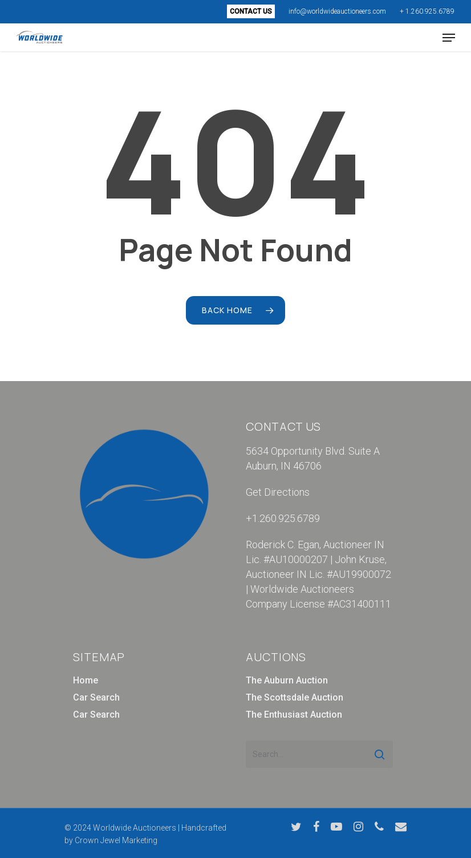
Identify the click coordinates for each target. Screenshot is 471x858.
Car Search (96, 697)
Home (85, 680)
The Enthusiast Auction (294, 714)
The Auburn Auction (287, 680)
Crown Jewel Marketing (116, 840)
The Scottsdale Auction (294, 697)
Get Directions (278, 492)
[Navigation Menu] (448, 37)
